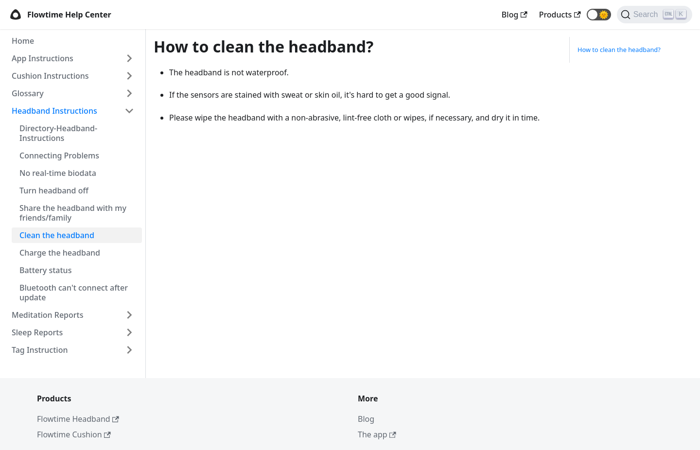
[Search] (654, 14)
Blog (366, 419)
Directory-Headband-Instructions (58, 133)
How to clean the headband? (619, 49)
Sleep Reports (37, 332)
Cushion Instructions (50, 75)
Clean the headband (56, 235)
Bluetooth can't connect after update (73, 292)
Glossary (28, 93)
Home (23, 40)
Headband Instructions (54, 110)
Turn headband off (53, 190)
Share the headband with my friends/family (72, 213)
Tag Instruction (40, 350)
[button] (599, 14)
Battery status (45, 270)
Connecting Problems (59, 155)
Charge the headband (59, 252)
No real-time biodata (57, 173)
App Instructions (42, 58)
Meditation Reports (47, 315)
